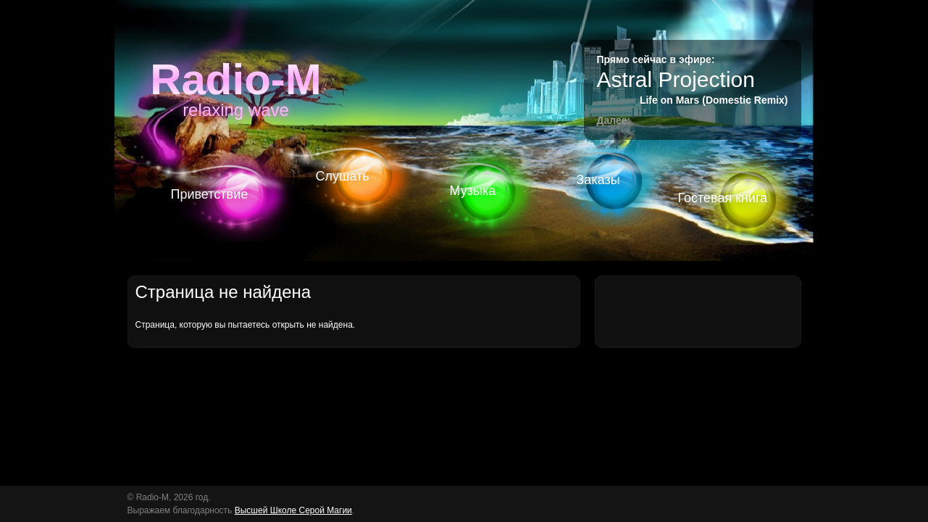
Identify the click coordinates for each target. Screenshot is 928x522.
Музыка (473, 190)
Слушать (342, 176)
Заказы (598, 180)
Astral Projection (676, 79)
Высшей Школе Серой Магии (293, 510)
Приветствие (209, 194)
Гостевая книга (723, 198)
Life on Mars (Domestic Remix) (714, 100)
